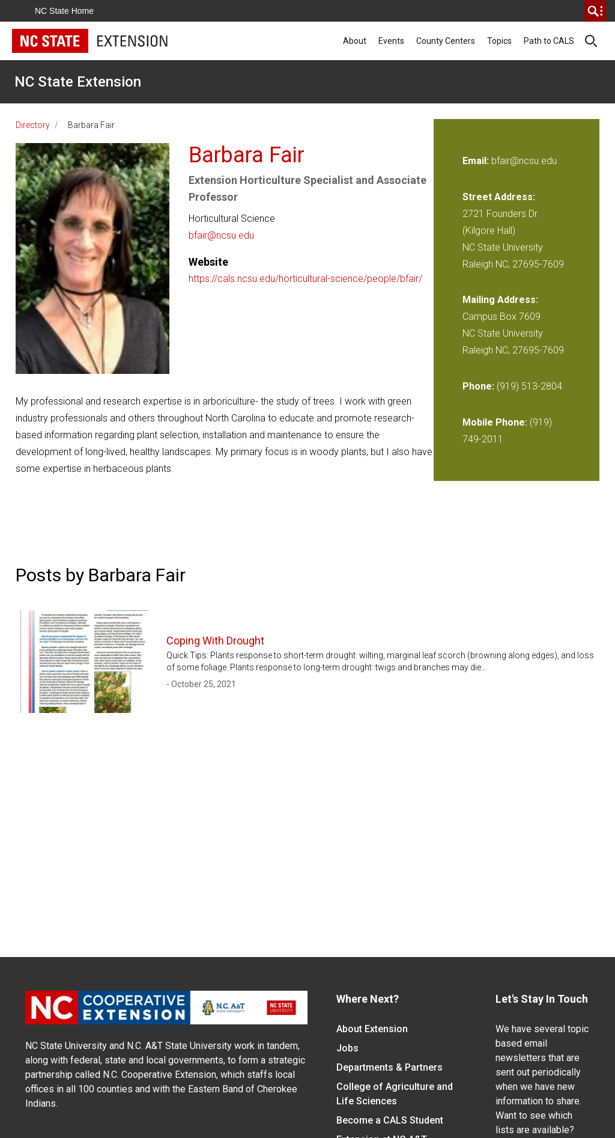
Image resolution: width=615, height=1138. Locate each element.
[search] (595, 11)
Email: (476, 161)
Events (391, 41)
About (354, 41)
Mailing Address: (500, 299)
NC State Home (64, 11)
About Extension (372, 1029)
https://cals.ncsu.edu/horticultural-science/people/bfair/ (305, 278)
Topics (499, 41)
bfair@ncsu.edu (221, 235)
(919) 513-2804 (529, 386)
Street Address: (498, 197)
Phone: (478, 386)
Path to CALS (549, 41)
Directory (33, 125)
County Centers (445, 41)
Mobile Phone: (494, 422)
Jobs (347, 1048)
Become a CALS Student (389, 1120)
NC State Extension (77, 81)
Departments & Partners (389, 1067)
